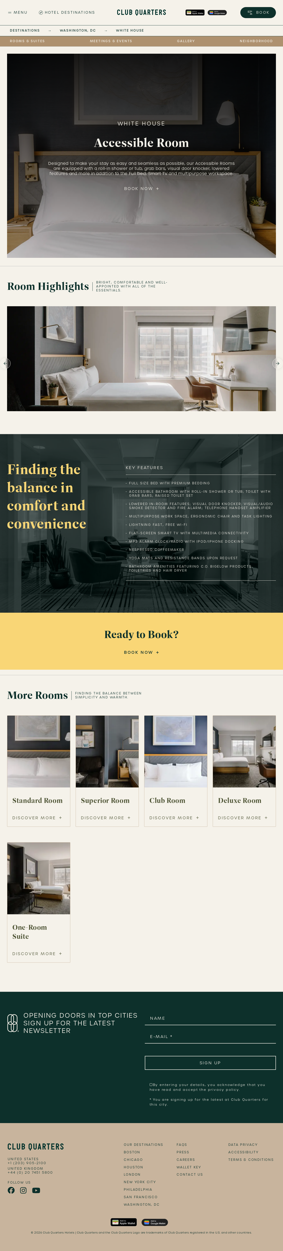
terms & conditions (251, 1160)
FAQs (182, 1145)
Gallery (186, 41)
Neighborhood (256, 41)
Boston (132, 1152)
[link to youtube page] (36, 1190)
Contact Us (190, 1175)
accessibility (243, 1152)
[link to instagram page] (23, 1190)
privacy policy (223, 1090)
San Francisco (141, 1197)
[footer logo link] (36, 1147)
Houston (133, 1167)
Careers (186, 1160)
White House (130, 30)
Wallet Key (189, 1167)
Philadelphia (138, 1190)
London (132, 1175)
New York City (140, 1182)
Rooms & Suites (27, 41)
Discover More (34, 817)
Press (183, 1152)
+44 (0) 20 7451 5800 (30, 1173)
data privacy (243, 1145)
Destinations (25, 30)
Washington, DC (78, 30)
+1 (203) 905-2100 (27, 1163)
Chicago (133, 1160)
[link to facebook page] (11, 1190)
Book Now (138, 188)
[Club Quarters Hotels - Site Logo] (141, 13)
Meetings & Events (111, 41)
